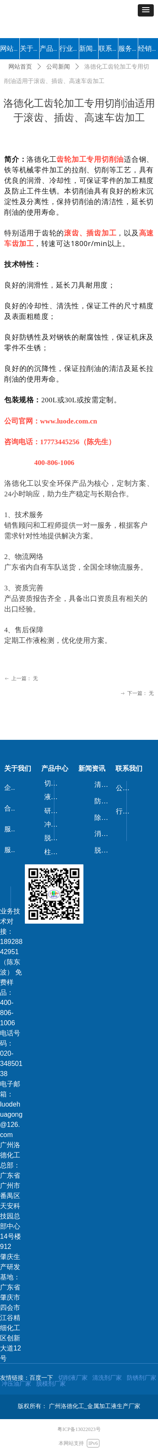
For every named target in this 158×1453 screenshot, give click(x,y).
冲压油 (54, 824)
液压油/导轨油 (54, 796)
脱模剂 (54, 837)
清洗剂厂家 (107, 1377)
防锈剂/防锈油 (104, 801)
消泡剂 (104, 833)
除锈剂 (104, 817)
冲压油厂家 (16, 1383)
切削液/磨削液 (54, 783)
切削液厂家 (73, 1377)
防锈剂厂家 (141, 1377)
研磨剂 (54, 810)
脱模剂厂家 (51, 1383)
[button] (146, 10)
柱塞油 (54, 851)
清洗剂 (104, 784)
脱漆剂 (104, 850)
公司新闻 (58, 67)
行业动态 (126, 811)
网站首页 (20, 67)
